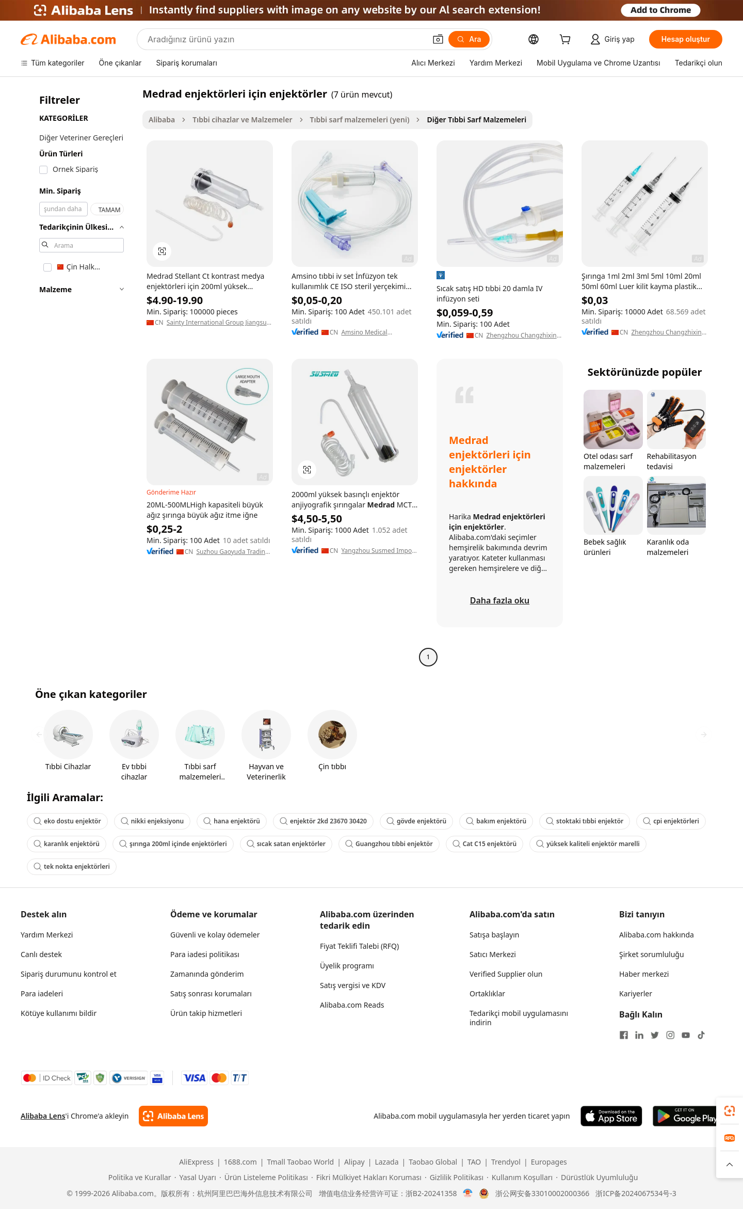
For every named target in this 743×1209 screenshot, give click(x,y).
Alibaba (162, 119)
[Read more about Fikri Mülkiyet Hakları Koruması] (366, 1177)
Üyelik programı (347, 966)
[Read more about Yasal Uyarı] (195, 1177)
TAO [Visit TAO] (474, 1162)
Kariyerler (635, 993)
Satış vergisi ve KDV (352, 985)
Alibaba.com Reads (352, 1005)
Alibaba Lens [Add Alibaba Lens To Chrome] (43, 1116)
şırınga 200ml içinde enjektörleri (173, 843)
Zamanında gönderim (207, 974)
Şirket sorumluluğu (651, 954)
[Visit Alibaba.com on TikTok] (701, 1035)
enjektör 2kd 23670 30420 (323, 821)
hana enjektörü (231, 821)
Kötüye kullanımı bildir (58, 1013)
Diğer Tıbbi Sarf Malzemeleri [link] (476, 119)
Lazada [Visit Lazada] (386, 1162)
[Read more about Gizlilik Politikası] (454, 1177)
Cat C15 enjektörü (484, 843)
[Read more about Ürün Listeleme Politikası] (263, 1177)
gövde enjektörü (416, 821)
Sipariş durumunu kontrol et (69, 974)
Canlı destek (41, 954)
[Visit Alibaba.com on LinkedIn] (639, 1035)
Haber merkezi (644, 974)
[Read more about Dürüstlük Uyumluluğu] (597, 1177)
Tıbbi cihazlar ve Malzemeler (242, 119)
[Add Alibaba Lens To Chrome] (173, 1116)
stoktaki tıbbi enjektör (584, 821)
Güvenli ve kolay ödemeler (215, 935)
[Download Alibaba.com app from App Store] (611, 1116)
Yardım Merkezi (47, 935)
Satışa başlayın (494, 935)
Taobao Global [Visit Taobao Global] (433, 1162)
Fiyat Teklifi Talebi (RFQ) (359, 946)
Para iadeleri (42, 993)
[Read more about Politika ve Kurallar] (138, 1177)
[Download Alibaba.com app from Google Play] (687, 1116)
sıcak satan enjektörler (286, 843)
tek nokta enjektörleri (72, 866)
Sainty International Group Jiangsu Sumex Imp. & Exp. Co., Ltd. (217, 323)
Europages (549, 1162)
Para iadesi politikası (204, 954)
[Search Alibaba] (286, 39)
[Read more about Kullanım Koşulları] (520, 1177)
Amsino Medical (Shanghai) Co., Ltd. (369, 332)
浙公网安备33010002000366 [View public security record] (542, 1193)
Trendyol (506, 1162)
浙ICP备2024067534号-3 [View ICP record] (635, 1193)
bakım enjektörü (496, 821)
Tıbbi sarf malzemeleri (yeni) (360, 119)
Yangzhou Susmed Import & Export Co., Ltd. (378, 551)
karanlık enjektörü (67, 843)
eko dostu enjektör (67, 821)
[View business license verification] (468, 1193)
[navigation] (78, 377)
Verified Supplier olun (506, 974)
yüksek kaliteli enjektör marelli (588, 843)
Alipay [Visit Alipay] (354, 1162)
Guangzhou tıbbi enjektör (389, 843)
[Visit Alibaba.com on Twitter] (654, 1035)
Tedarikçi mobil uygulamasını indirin (519, 1017)
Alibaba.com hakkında (656, 935)
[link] (729, 1110)
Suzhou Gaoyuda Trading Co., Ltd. (232, 552)
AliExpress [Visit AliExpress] (196, 1162)
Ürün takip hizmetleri (206, 1013)
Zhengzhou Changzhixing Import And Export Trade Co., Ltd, (523, 335)
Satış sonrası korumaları (211, 993)
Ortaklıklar (487, 993)
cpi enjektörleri (671, 821)
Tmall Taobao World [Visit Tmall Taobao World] (300, 1162)
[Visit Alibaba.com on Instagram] (670, 1035)
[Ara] (468, 39)
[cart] (567, 40)
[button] (438, 39)
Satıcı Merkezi (493, 954)
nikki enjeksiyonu (152, 821)
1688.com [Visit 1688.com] (240, 1162)
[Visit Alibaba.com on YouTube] (685, 1035)
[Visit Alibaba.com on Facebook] (623, 1035)
